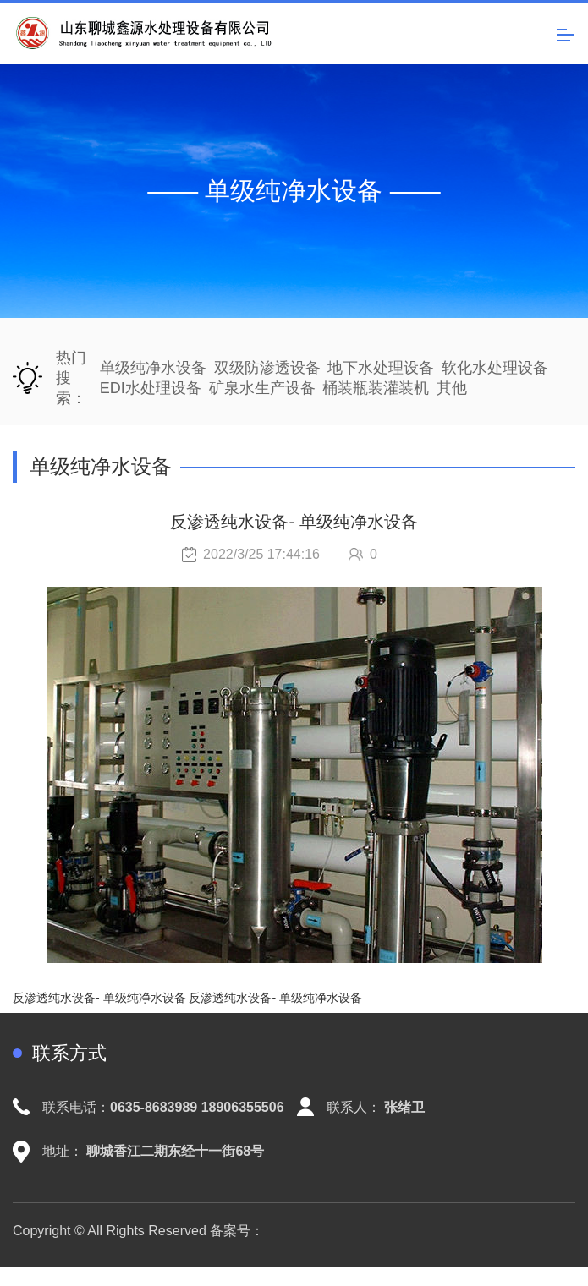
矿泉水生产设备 (262, 388)
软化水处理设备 (495, 367)
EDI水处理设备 (150, 388)
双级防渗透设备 (267, 367)
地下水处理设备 (380, 367)
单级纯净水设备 (153, 367)
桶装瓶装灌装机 (375, 388)
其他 (452, 388)
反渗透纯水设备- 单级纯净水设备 (99, 997)
